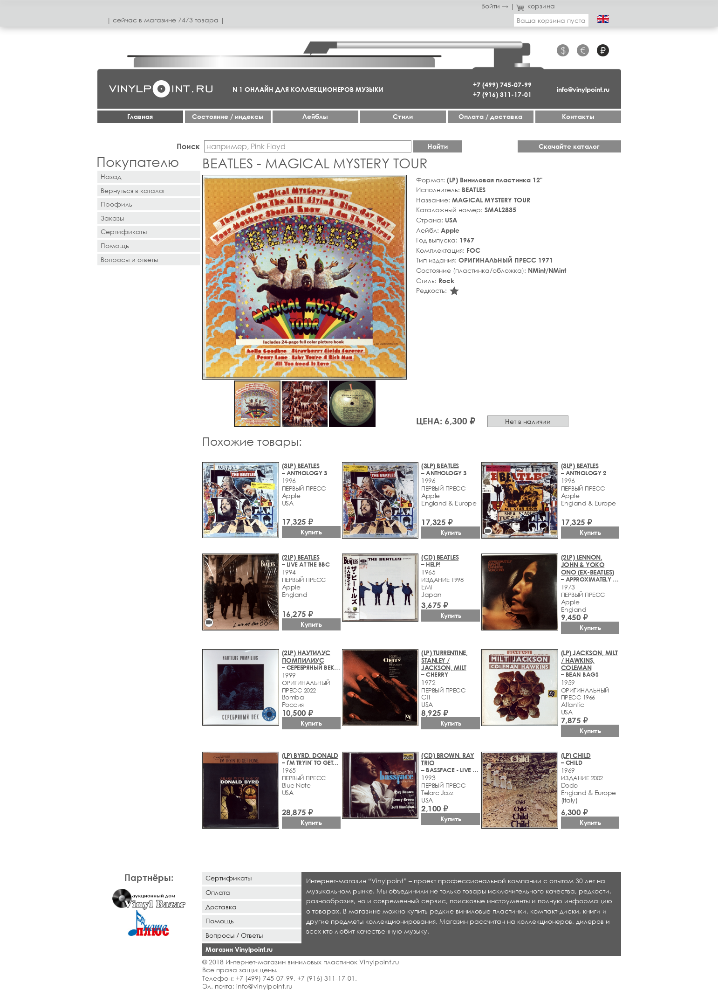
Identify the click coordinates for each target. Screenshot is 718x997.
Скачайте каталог (569, 146)
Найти (438, 146)
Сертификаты (124, 231)
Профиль (116, 204)
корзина (535, 6)
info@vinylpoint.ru (583, 89)
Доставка (221, 907)
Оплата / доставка (490, 116)
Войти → (494, 6)
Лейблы (315, 116)
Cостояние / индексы (228, 116)
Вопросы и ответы (129, 259)
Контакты (578, 116)
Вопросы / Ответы (234, 935)
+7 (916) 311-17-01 (502, 94)
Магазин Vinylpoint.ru (239, 949)
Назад (111, 176)
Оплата (217, 892)
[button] (397, 183)
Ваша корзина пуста (551, 20)
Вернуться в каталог (133, 190)
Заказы (112, 218)
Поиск (188, 146)
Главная (140, 116)
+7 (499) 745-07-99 (502, 85)
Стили (403, 116)
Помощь (115, 245)
